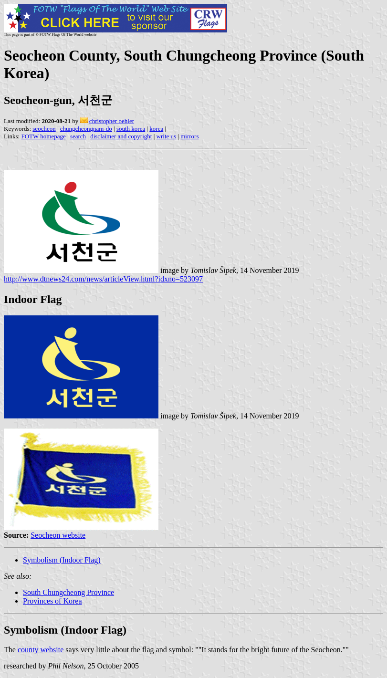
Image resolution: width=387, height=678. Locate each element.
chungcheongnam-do (86, 128)
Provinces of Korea (52, 601)
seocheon (43, 128)
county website (40, 650)
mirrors (189, 136)
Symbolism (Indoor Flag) (62, 560)
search (78, 136)
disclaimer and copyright (121, 136)
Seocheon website (58, 535)
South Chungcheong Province (68, 592)
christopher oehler (111, 121)
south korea (130, 128)
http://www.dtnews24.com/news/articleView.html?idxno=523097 (103, 279)
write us (167, 136)
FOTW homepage (43, 136)
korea (156, 128)
